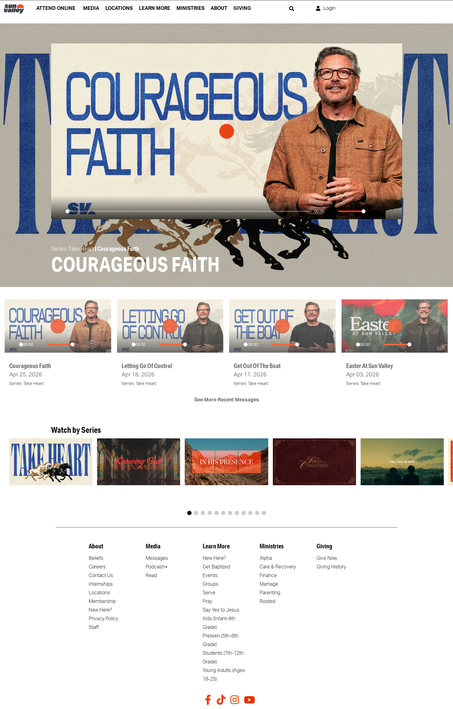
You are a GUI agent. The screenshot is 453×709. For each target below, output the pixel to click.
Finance (268, 575)
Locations (99, 592)
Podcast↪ (156, 566)
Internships (101, 583)
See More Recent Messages (226, 399)
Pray (207, 601)
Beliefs (96, 557)
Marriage (269, 583)
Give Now (327, 557)
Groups (210, 583)
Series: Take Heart (72, 248)
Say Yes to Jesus (221, 609)
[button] (189, 512)
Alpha (266, 557)
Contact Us (101, 575)
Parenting (270, 592)
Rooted (267, 601)
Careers (97, 566)
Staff (94, 627)
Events (210, 575)
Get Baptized (216, 566)
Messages (157, 557)
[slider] (189, 211)
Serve (209, 592)
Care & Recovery (278, 566)
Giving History (331, 566)
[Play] (59, 211)
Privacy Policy (103, 618)
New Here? (100, 609)
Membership (102, 601)
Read (151, 575)
